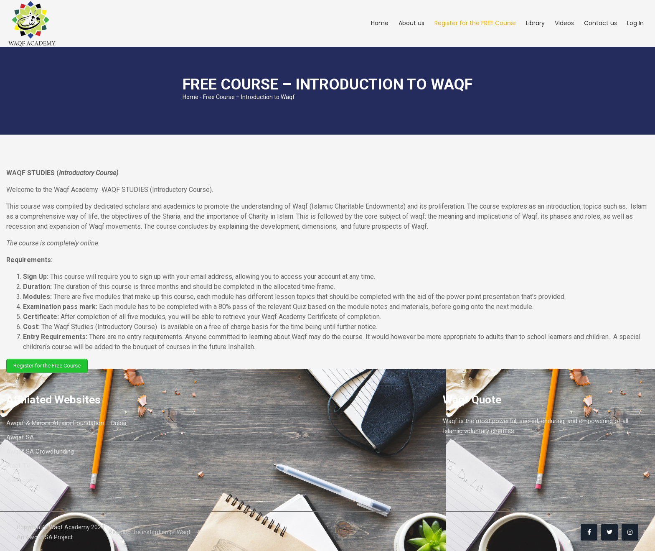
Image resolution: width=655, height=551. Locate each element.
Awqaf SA (20, 436)
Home (379, 23)
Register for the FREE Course (475, 23)
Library (535, 23)
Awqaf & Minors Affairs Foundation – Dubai (66, 422)
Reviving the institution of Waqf (150, 530)
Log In (635, 23)
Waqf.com (20, 478)
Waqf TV (18, 464)
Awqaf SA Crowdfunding (40, 450)
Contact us (600, 23)
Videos (564, 23)
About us (411, 23)
